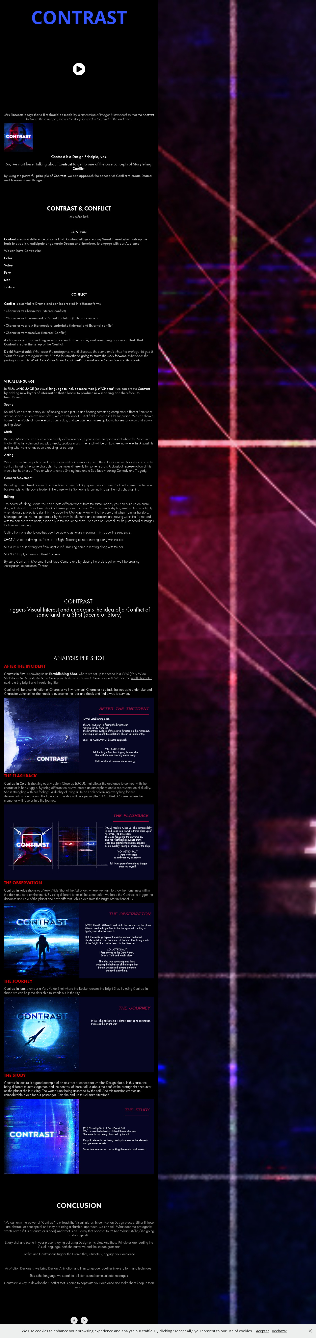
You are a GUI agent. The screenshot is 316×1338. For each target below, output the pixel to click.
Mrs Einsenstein (15, 115)
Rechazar (279, 1331)
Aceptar (262, 1331)
